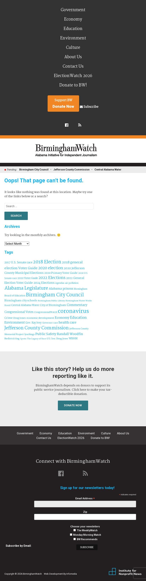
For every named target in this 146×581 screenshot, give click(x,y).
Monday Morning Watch (87, 534)
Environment (73, 38)
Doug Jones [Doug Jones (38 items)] (19, 318)
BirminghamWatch (75, 152)
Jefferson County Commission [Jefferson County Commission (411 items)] (36, 328)
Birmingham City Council (33, 169)
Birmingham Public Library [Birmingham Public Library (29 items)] (51, 300)
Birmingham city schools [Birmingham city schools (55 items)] (20, 300)
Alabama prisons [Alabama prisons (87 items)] (61, 288)
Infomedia (71, 573)
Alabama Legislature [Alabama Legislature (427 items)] (26, 288)
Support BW (63, 103)
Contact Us (73, 66)
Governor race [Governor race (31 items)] (50, 323)
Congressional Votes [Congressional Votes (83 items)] (18, 312)
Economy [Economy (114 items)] (62, 318)
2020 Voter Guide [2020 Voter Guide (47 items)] (28, 278)
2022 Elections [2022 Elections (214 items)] (52, 278)
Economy (73, 19)
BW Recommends (87, 539)
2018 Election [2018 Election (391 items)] (47, 262)
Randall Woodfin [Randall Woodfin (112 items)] (70, 334)
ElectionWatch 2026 (73, 76)
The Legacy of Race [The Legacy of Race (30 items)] (36, 338)
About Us (73, 57)
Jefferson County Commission (71, 169)
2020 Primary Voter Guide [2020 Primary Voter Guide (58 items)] (61, 273)
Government (73, 10)
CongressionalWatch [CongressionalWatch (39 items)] (45, 312)
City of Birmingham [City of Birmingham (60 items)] (53, 305)
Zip (85, 512)
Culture (73, 47)
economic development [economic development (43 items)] (40, 318)
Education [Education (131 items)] (78, 318)
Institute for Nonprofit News (125, 572)
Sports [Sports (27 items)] (23, 338)
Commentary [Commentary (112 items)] (77, 305)
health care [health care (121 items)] (67, 322)
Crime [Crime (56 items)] (8, 318)
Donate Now (73, 405)
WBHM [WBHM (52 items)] (73, 338)
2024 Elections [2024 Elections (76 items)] (44, 283)
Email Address (85, 498)
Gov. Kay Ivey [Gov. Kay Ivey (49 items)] (33, 323)
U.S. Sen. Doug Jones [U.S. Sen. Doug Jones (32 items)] (57, 338)
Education (73, 29)
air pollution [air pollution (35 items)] (71, 283)
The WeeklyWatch (87, 530)
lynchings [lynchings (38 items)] (29, 334)
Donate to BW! (73, 85)
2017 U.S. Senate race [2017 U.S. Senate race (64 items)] (18, 262)
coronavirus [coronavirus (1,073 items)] (73, 311)
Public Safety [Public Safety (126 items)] (45, 334)
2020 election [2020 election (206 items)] (50, 268)
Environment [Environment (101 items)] (14, 322)
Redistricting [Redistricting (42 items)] (11, 339)
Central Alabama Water (108, 169)
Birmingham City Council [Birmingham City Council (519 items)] (55, 295)
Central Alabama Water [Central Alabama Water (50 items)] (25, 305)
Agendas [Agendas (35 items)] (59, 283)
